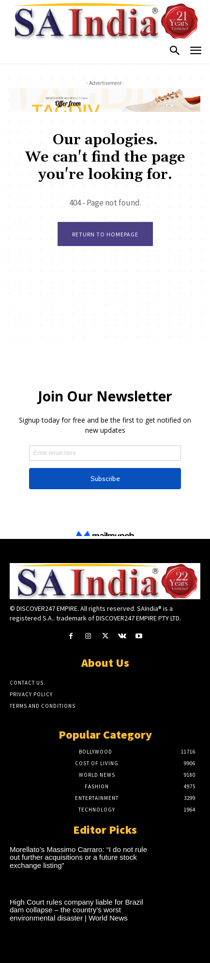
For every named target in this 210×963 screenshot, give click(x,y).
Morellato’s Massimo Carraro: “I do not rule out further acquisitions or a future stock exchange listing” (78, 857)
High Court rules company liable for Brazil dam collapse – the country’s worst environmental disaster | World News (76, 910)
